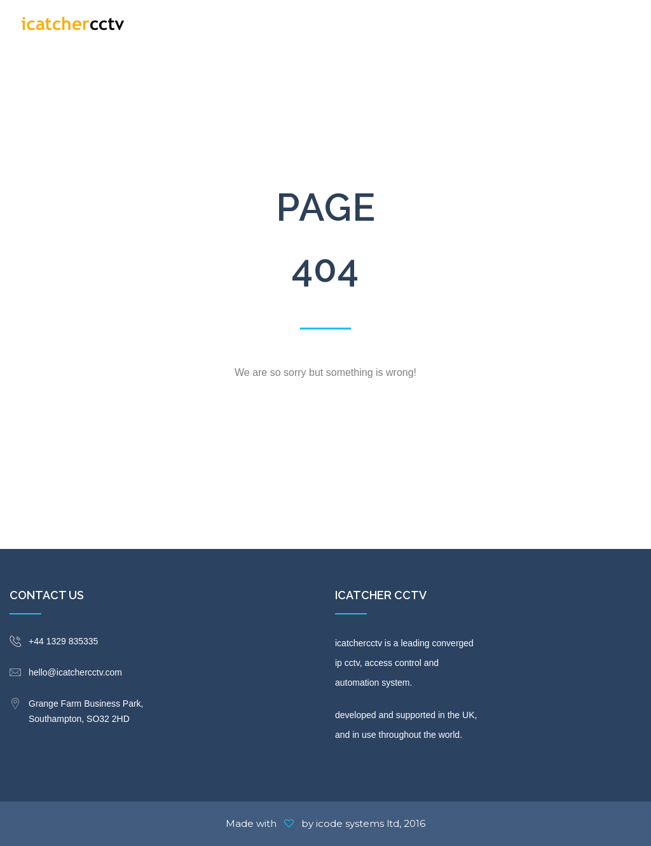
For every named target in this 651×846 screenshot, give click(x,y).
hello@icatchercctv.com (75, 672)
